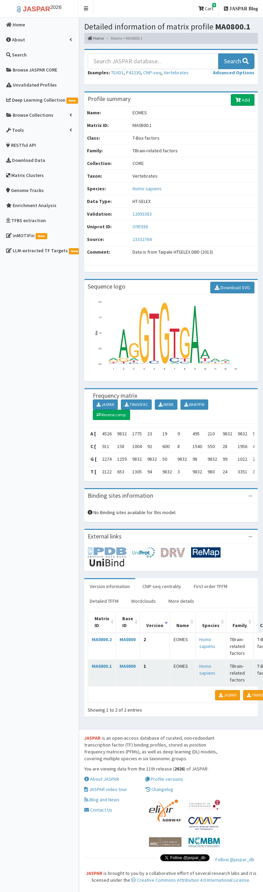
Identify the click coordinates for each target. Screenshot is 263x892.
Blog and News (102, 800)
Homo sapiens (147, 189)
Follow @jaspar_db (234, 859)
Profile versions (164, 779)
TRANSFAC (136, 404)
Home (96, 38)
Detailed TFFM (104, 601)
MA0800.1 (102, 666)
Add (242, 100)
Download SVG (232, 287)
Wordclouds (143, 601)
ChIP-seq (152, 72)
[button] (86, 8)
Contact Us (98, 810)
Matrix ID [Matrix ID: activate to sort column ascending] (102, 621)
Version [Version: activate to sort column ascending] (154, 625)
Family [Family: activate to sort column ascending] (240, 625)
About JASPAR (101, 779)
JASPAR (105, 404)
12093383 (142, 214)
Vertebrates (176, 72)
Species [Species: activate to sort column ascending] (211, 625)
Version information (110, 586)
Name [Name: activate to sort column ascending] (182, 625)
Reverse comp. (111, 414)
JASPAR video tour (105, 789)
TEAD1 (117, 72)
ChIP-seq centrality (161, 586)
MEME (166, 404)
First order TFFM (210, 586)
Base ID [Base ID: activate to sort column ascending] (127, 621)
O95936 (141, 227)
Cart (207, 7)
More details (181, 601)
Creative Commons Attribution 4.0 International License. (190, 880)
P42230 (133, 72)
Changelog (159, 789)
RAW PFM (194, 404)
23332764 (142, 239)
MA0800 (128, 639)
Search (236, 61)
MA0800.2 (102, 639)
